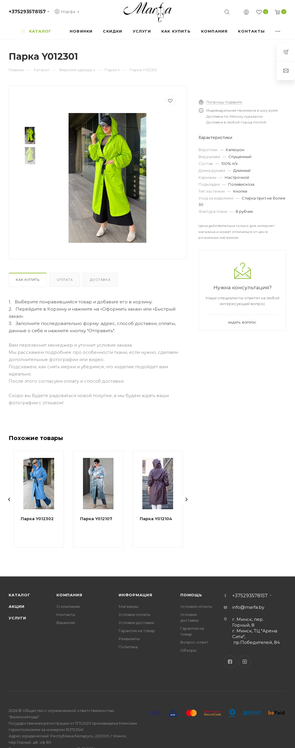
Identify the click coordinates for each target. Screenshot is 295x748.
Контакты (65, 614)
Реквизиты (129, 638)
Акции (16, 606)
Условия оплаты (134, 614)
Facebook (230, 661)
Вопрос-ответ (194, 642)
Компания (69, 595)
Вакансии (65, 622)
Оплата (65, 280)
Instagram (245, 661)
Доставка (100, 280)
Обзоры (188, 650)
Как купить (27, 280)
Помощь (191, 595)
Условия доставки (136, 622)
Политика (128, 646)
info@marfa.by (248, 607)
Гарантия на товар (137, 630)
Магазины (128, 606)
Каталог (19, 595)
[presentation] (9, 499)
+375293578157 (27, 11)
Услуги (17, 618)
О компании (68, 606)
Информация (135, 595)
